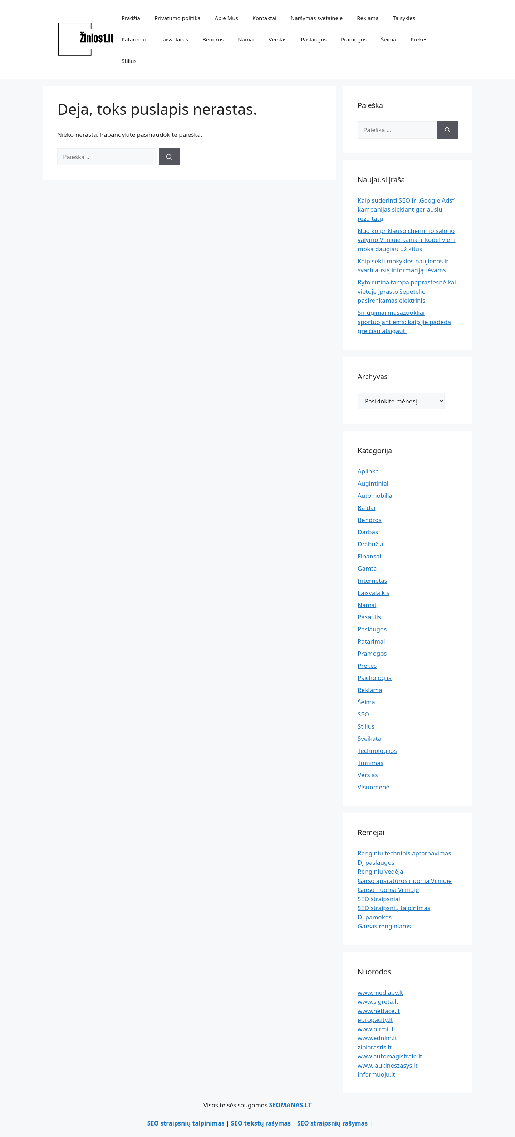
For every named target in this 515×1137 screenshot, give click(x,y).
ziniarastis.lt (375, 1047)
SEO (363, 714)
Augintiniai (373, 483)
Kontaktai (264, 17)
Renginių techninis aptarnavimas (404, 853)
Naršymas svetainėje (317, 17)
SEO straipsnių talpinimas (394, 908)
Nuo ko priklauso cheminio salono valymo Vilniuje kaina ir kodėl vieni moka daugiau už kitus (407, 240)
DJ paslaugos (376, 862)
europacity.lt (375, 1020)
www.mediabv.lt (380, 992)
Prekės (419, 39)
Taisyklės (404, 17)
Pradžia (131, 17)
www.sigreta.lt (378, 1001)
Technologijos (377, 750)
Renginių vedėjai (381, 871)
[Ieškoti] (169, 156)
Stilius (129, 60)
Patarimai (134, 39)
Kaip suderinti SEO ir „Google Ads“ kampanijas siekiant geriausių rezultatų (406, 209)
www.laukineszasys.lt (388, 1065)
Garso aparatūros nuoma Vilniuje (405, 881)
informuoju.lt (376, 1074)
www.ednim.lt (377, 1038)
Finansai (369, 556)
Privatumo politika (177, 17)
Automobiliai (376, 495)
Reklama (368, 17)
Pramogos (354, 39)
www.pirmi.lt (376, 1029)
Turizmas (370, 763)
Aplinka (368, 471)
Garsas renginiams (384, 926)
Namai (246, 39)
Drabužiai (371, 544)
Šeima (388, 39)
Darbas (368, 532)
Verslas (277, 39)
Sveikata (369, 738)
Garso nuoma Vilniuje (388, 889)
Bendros (213, 39)
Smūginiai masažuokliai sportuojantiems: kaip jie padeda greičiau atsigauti (404, 321)
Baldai (366, 507)
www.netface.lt (379, 1011)
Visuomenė (373, 787)
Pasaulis (369, 617)
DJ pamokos (375, 917)
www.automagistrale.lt (390, 1056)
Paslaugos (314, 39)
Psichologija (375, 678)
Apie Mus (226, 17)
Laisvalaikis (174, 39)
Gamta (367, 568)
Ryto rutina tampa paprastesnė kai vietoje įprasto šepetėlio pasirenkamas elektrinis (407, 291)
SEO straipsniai (379, 899)
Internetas (372, 580)
